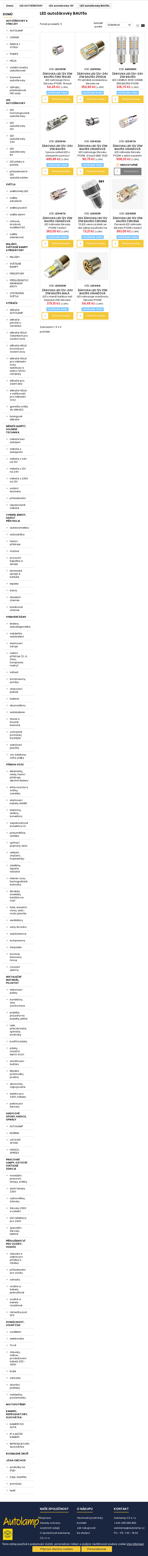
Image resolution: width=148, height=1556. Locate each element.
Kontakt (81, 1523)
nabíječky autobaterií (17, 635)
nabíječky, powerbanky (18, 1396)
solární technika (15, 490)
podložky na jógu (17, 1468)
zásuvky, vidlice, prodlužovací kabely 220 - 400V (18, 1358)
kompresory (17, 940)
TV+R (13, 1345)
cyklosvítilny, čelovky (17, 1199)
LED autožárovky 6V (17, 152)
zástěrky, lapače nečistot (15, 868)
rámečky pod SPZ (18, 1313)
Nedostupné (131, 171)
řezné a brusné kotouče (15, 722)
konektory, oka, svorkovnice (17, 1003)
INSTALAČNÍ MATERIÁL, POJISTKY (13, 980)
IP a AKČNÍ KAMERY (16, 1435)
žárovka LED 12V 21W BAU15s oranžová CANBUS (57, 221)
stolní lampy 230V (17, 1190)
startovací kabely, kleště (18, 801)
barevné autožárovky (17, 78)
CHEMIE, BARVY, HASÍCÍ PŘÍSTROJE (16, 518)
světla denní (17, 214)
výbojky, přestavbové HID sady (18, 90)
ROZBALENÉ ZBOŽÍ (17, 1453)
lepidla (14, 584)
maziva (14, 551)
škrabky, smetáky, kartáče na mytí (17, 895)
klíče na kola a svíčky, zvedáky (19, 790)
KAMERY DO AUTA (17, 1425)
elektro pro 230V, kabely (18, 1095)
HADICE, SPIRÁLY (14, 1151)
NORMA (14, 1133)
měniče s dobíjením (16, 450)
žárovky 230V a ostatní (18, 1209)
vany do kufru (18, 927)
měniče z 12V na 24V (18, 470)
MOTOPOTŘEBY (16, 1404)
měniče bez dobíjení (17, 440)
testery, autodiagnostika (20, 625)
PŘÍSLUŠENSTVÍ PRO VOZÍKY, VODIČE (15, 1244)
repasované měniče (17, 506)
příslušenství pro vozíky (18, 1271)
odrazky (15, 1279)
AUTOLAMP (16, 30)
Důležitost (120, 25)
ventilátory (16, 920)
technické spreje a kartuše (16, 574)
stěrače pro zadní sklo (17, 382)
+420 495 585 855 (125, 1523)
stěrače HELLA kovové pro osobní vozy (18, 349)
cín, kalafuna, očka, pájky (18, 756)
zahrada (15, 1378)
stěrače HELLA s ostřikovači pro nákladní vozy (18, 395)
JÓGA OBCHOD (16, 1460)
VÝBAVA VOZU (15, 764)
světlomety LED (19, 191)
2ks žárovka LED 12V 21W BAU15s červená (92, 219)
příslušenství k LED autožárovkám (19, 174)
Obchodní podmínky (90, 1518)
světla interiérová (17, 235)
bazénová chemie (16, 608)
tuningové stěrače (16, 418)
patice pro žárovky (16, 1105)
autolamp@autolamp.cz (129, 1528)
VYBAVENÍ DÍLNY (16, 617)
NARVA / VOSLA (15, 45)
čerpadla (16, 947)
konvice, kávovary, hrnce (16, 957)
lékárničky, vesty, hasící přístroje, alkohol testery (19, 775)
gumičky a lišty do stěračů (19, 408)
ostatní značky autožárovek (19, 69)
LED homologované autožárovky (19, 113)
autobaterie (17, 712)
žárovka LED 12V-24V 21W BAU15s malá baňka (57, 293)
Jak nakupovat (86, 1528)
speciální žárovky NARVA (15, 1231)
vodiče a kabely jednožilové (17, 1289)
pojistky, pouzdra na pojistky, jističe (19, 1015)
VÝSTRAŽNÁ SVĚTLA (17, 294)
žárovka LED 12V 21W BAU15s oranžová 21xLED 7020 (92, 149)
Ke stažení (83, 1533)
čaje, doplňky (18, 1477)
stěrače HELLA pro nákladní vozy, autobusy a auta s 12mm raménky (18, 366)
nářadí (14, 672)
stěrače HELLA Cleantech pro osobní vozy (19, 336)
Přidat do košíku (61, 99)
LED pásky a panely (17, 163)
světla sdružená (16, 199)
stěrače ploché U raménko (15, 323)
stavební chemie (15, 598)
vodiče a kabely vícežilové (16, 1302)
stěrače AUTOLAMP (16, 311)
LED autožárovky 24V (17, 139)
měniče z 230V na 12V (19, 480)
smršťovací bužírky (17, 1062)
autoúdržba (17, 534)
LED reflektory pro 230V (18, 1219)
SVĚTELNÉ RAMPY (15, 265)
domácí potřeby (15, 1386)
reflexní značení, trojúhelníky (17, 855)
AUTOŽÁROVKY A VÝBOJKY (17, 22)
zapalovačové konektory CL (19, 824)
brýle (13, 1371)
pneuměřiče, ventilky (18, 834)
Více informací (135, 1544)
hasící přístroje (15, 542)
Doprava (45, 1518)
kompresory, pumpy (18, 680)
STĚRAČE (12, 303)
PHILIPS (14, 54)
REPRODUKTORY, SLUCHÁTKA (20, 1445)
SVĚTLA (10, 184)
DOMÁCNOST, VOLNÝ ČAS (15, 1323)
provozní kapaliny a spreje (16, 561)
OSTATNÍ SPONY (15, 1141)
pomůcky (16, 1484)
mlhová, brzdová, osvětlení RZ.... (18, 224)
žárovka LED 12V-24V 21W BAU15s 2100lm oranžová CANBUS (92, 77)
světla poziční (18, 208)
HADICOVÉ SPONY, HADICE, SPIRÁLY (16, 1116)
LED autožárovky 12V (17, 126)
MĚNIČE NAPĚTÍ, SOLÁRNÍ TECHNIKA (16, 429)
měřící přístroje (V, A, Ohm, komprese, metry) (18, 659)
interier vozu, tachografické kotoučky (19, 881)
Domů (8, 14)
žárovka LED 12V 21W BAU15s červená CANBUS (127, 221)
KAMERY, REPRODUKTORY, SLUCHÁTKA (17, 1414)
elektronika (17, 1338)
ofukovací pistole (16, 690)
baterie (14, 699)
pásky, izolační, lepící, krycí (17, 1051)
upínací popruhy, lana (18, 844)
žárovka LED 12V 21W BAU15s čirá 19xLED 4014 (57, 77)
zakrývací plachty (16, 746)
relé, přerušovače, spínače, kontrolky (18, 1030)
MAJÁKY (15, 257)
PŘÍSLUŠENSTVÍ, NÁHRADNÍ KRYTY (19, 283)
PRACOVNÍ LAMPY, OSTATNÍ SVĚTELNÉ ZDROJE (16, 1164)
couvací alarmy (15, 968)
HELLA (13, 61)
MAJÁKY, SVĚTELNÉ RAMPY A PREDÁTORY (17, 247)
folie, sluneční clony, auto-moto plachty (18, 910)
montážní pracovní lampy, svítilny (18, 1179)
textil (12, 1490)
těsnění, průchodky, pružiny (17, 1074)
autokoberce (18, 934)
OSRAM (14, 37)
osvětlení (15, 1332)
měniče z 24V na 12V (18, 460)
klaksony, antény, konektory (16, 813)
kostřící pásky (18, 1041)
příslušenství (18, 498)
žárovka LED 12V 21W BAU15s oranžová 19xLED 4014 (92, 293)
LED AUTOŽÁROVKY (15, 101)
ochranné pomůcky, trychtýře (16, 735)
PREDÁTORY (17, 273)
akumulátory (18, 705)
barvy (13, 590)
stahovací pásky (16, 991)
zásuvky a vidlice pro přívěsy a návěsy (16, 1258)
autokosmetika (19, 528)
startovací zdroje (16, 644)
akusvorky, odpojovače (17, 1085)
